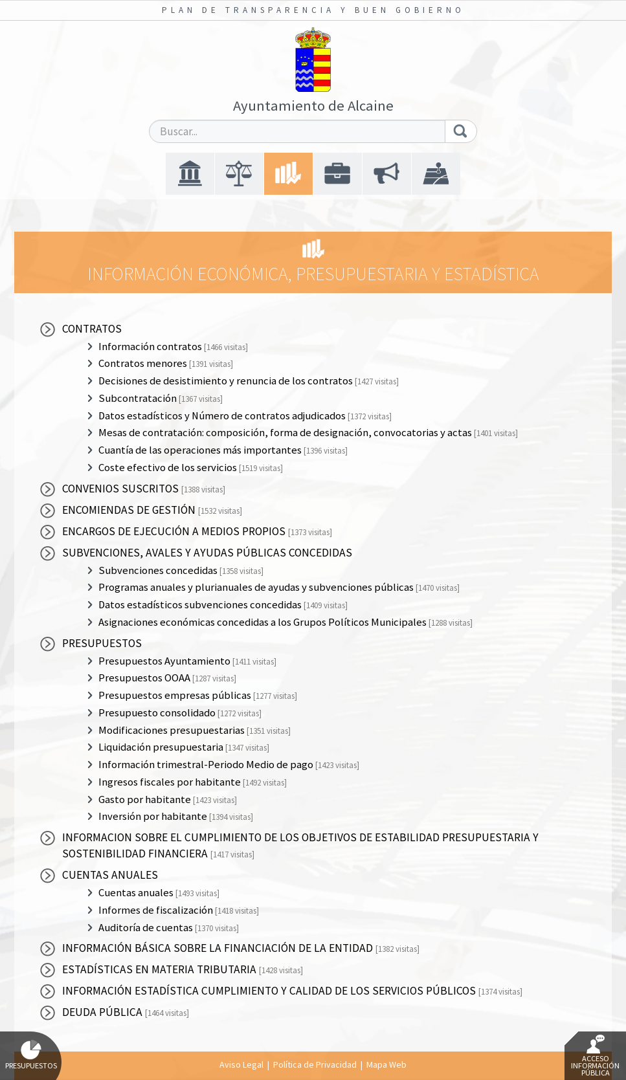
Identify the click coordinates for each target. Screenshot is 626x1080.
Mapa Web (386, 1064)
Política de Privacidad (315, 1064)
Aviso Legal (241, 1064)
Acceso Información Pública (595, 1056)
